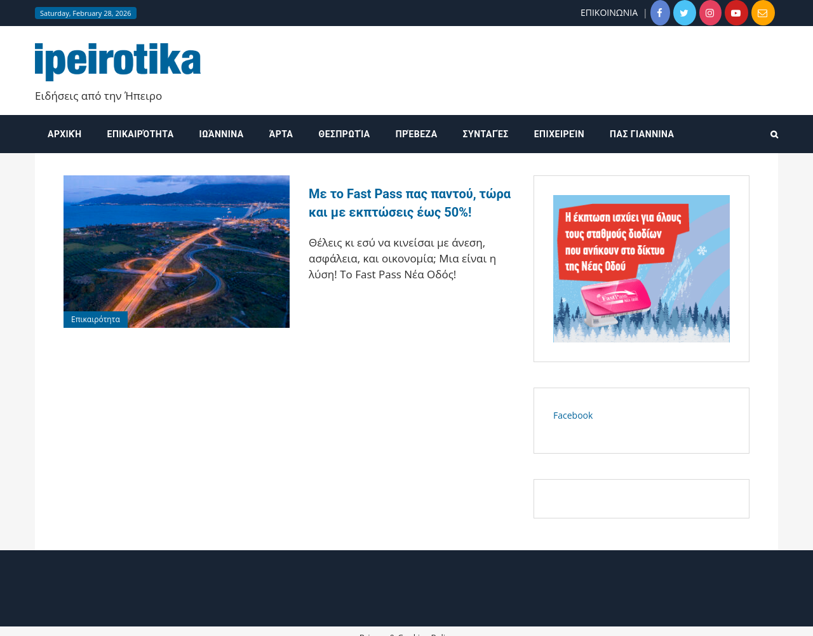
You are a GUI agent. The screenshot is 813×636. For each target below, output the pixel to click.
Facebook (573, 415)
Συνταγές (486, 134)
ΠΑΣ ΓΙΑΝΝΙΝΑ (642, 134)
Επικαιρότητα (140, 134)
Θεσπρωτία (344, 134)
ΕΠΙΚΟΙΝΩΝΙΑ (609, 12)
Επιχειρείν (559, 134)
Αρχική (65, 134)
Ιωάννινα (221, 134)
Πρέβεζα (417, 134)
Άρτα (281, 134)
